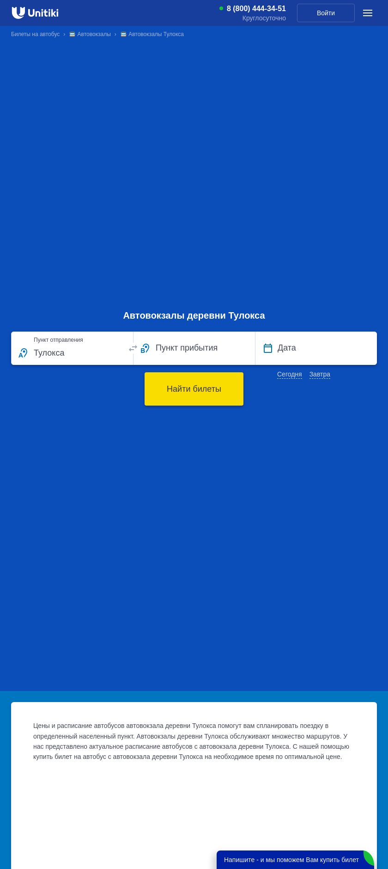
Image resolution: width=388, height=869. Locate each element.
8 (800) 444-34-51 (256, 8)
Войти (326, 13)
